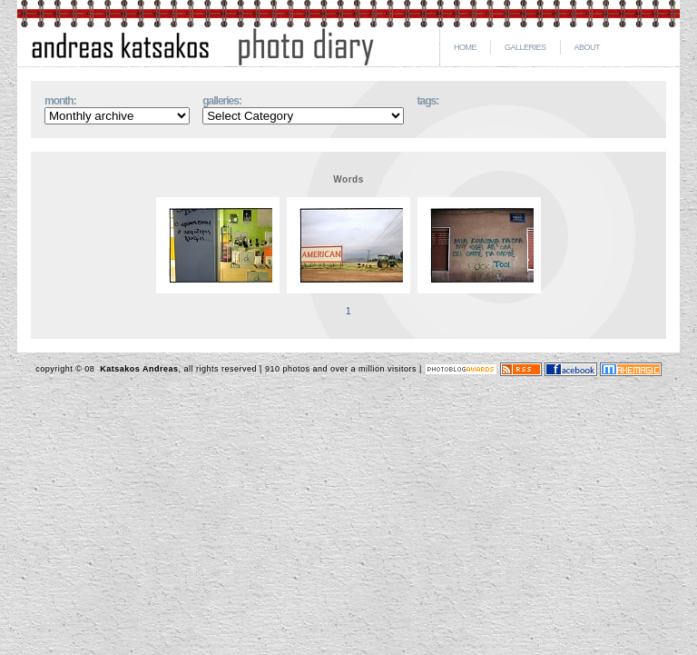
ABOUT (587, 47)
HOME (465, 47)
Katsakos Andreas (137, 368)
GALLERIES (525, 47)
